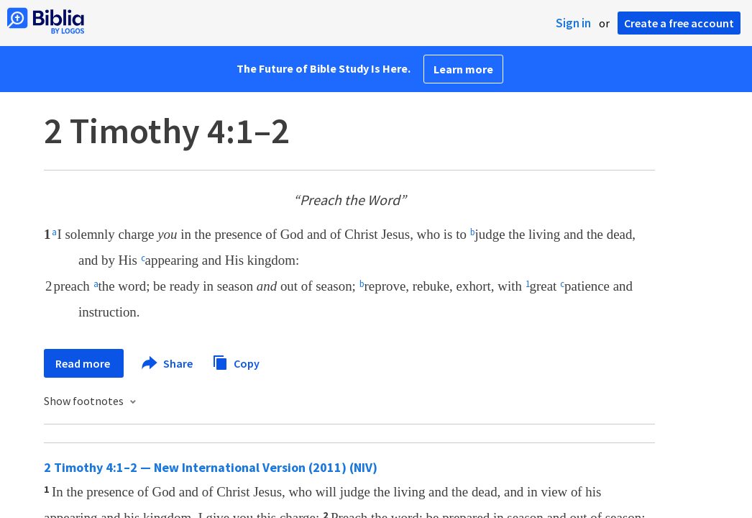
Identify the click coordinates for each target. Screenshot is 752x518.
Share (168, 363)
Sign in (573, 23)
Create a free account (679, 23)
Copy (236, 361)
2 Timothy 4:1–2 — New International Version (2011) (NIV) (210, 467)
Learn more (463, 69)
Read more (83, 363)
